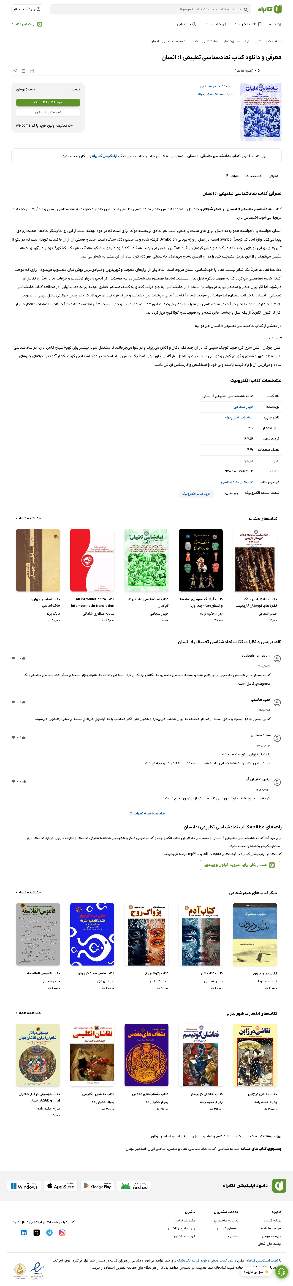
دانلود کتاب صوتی (223, 1260)
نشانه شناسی (253, 1136)
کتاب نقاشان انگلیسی (98, 1094)
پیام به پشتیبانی (226, 1220)
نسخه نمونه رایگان (48, 112)
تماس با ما (230, 1236)
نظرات (232, 176)
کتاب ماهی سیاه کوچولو (96, 973)
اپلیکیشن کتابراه (23, 24)
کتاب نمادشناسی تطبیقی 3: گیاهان (148, 602)
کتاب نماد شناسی (227, 1136)
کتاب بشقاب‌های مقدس (150, 1094)
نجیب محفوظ (267, 981)
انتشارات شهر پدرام (212, 94)
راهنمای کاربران (228, 1228)
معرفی (273, 176)
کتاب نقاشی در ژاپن (262, 1094)
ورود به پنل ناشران (181, 1228)
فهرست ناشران (184, 1236)
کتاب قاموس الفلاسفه (43, 973)
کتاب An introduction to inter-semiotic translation (92, 602)
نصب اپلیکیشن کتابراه (262, 1260)
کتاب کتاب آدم (212, 973)
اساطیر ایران (182, 1136)
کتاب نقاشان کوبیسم (207, 1094)
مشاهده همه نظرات (146, 813)
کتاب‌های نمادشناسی (237, 482)
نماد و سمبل (202, 1136)
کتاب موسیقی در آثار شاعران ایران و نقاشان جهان (39, 1097)
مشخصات (254, 176)
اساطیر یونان (161, 1136)
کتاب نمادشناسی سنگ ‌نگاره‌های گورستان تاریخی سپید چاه (258, 603)
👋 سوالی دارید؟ (256, 1272)
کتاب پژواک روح (156, 973)
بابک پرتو (53, 613)
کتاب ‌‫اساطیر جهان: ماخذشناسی (45, 602)
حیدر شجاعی (210, 86)
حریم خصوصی (272, 1236)
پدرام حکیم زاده (211, 613)
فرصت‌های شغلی (270, 1244)
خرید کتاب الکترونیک (48, 102)
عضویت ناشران (184, 1220)
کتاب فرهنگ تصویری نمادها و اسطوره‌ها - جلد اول (201, 602)
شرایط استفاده (271, 1228)
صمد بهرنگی (105, 981)
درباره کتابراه (272, 1220)
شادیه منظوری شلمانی (98, 613)
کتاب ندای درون (265, 973)
